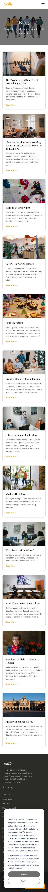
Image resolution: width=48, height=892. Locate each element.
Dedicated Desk (9, 808)
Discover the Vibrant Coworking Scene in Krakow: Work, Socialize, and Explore (24, 145)
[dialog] (24, 848)
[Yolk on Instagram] (12, 787)
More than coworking (18, 207)
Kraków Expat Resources (19, 721)
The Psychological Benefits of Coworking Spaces (22, 82)
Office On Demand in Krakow (22, 435)
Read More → (12, 105)
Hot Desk (6, 804)
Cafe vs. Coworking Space (20, 263)
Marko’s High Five (15, 494)
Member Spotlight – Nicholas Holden (22, 661)
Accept (24, 874)
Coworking (7, 799)
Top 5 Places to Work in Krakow (23, 603)
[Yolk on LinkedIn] (8, 787)
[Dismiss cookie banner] (39, 814)
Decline (24, 881)
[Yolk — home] (24, 764)
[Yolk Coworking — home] (8, 4)
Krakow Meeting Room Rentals (23, 378)
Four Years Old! (14, 322)
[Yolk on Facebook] (3, 787)
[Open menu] (43, 4)
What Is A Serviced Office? (20, 550)
